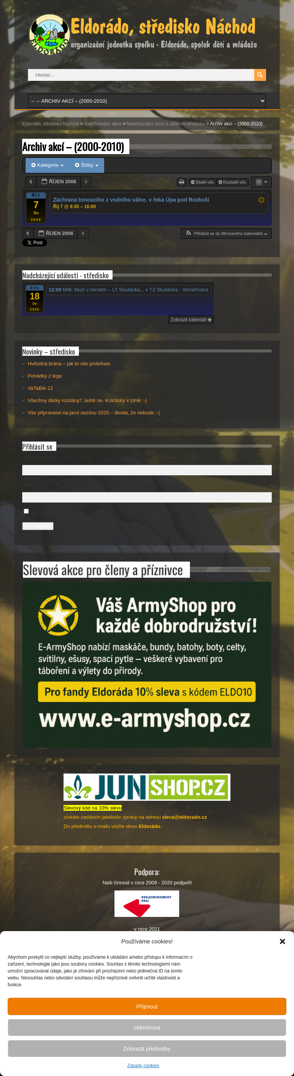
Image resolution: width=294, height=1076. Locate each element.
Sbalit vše (203, 182)
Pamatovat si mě (50, 512)
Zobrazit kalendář (191, 319)
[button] (282, 941)
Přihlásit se (37, 526)
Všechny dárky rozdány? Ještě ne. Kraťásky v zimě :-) (87, 400)
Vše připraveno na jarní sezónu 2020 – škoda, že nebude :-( (94, 413)
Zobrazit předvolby (146, 1048)
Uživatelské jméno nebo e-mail (56, 458)
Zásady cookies (143, 1065)
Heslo (28, 485)
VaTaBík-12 (40, 388)
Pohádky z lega (45, 376)
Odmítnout (147, 1027)
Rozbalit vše (233, 182)
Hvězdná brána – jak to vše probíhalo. (69, 363)
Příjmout (147, 1006)
